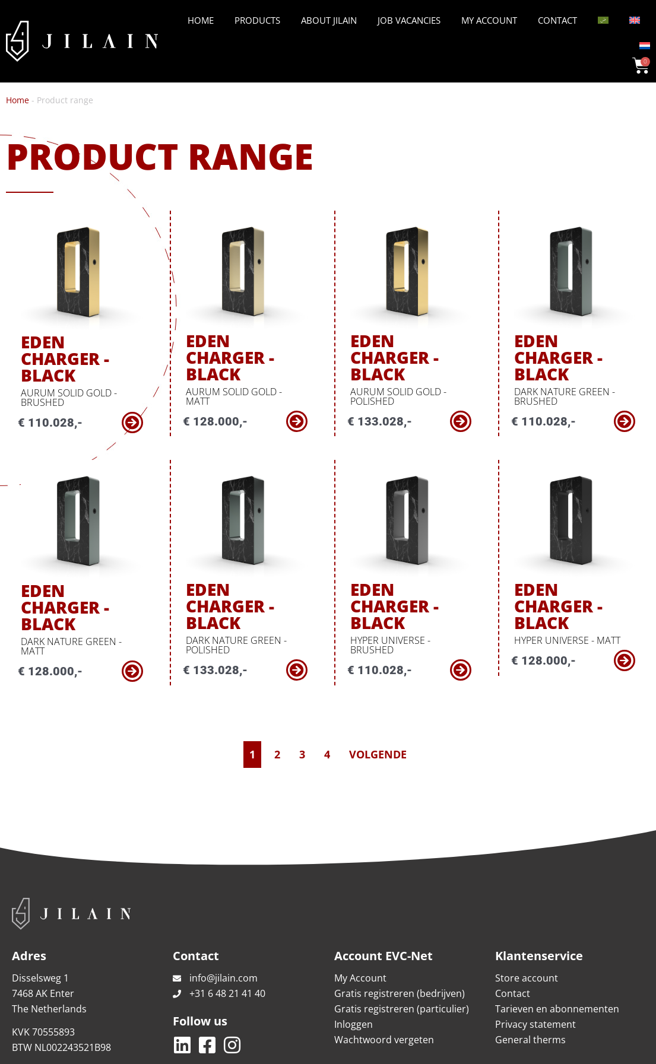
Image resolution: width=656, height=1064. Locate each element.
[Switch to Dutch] (644, 45)
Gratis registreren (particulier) (401, 956)
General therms (530, 987)
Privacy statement (535, 972)
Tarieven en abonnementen (557, 956)
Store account (526, 925)
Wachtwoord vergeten (384, 987)
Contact (557, 20)
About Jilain (329, 20)
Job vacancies (409, 20)
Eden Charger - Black (70, 345)
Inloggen (353, 972)
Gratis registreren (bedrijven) (399, 941)
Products (257, 20)
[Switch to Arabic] (603, 20)
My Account (489, 20)
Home (201, 20)
